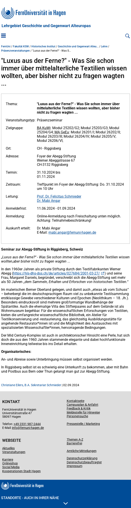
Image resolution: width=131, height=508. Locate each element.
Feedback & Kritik (79, 408)
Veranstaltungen (13, 452)
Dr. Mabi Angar (48, 201)
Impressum (74, 466)
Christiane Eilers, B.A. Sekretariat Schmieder (31, 385)
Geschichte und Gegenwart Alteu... (78, 46)
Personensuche (77, 416)
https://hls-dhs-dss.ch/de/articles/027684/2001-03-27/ (56, 273)
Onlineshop (10, 463)
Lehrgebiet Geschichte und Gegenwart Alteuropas (46, 26)
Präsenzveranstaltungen (15, 50)
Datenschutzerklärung (82, 458)
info (14, 428)
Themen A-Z (75, 439)
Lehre (104, 46)
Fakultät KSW (21, 46)
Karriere (7, 459)
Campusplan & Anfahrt (82, 404)
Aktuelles (8, 448)
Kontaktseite (75, 401)
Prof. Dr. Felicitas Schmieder (59, 196)
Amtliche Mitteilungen (82, 451)
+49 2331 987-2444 (27, 424)
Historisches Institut (43, 46)
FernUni (5, 46)
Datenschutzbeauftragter (84, 462)
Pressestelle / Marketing (83, 424)
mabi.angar (57, 232)
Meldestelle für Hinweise (83, 412)
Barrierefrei (74, 443)
